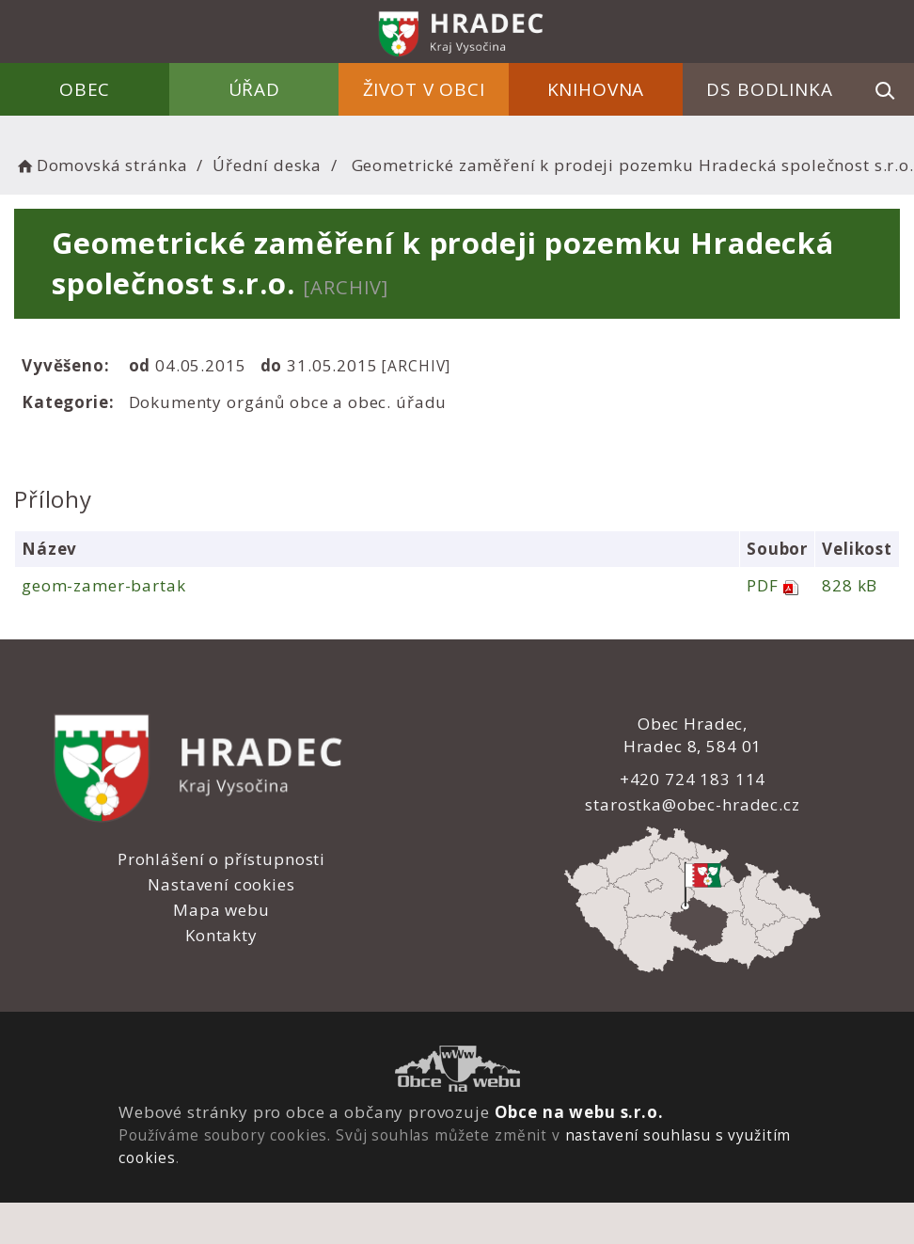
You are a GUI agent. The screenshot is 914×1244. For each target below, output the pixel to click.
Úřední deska (267, 165)
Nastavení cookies (221, 884)
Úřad (255, 89)
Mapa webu (221, 910)
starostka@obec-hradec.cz (691, 804)
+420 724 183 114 (691, 779)
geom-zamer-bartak (103, 585)
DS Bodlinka (769, 89)
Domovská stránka (100, 165)
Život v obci (424, 89)
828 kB (847, 585)
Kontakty (221, 935)
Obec (86, 89)
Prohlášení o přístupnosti (220, 859)
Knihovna (596, 89)
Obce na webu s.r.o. (578, 1112)
